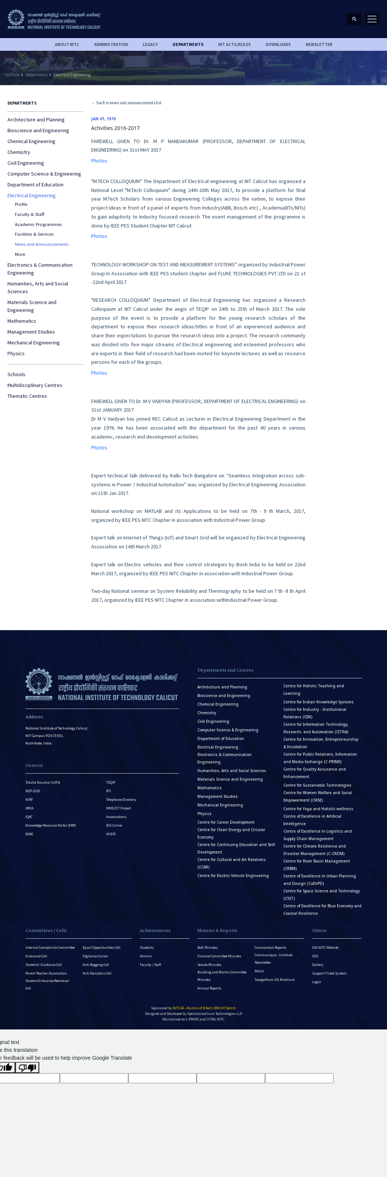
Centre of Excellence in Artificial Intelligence (312, 820)
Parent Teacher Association (46, 973)
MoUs (259, 971)
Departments (36, 74)
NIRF (29, 799)
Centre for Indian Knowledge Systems (318, 702)
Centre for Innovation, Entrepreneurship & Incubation (320, 743)
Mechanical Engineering (33, 342)
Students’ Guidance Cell (43, 964)
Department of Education (35, 184)
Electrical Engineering (71, 74)
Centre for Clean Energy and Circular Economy (231, 833)
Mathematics (21, 321)
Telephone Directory (121, 799)
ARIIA (29, 808)
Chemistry (18, 152)
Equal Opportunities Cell (101, 947)
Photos (99, 161)
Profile (21, 204)
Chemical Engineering (31, 141)
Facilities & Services (34, 234)
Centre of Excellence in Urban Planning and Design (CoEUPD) (319, 880)
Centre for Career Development (226, 822)
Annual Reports (209, 988)
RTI (108, 791)
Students (147, 947)
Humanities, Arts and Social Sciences (37, 287)
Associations (116, 816)
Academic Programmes (38, 224)
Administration (111, 44)
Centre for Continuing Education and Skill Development (236, 848)
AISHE (111, 833)
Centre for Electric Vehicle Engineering (233, 875)
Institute (12, 74)
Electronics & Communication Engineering (40, 268)
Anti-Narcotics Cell (97, 973)
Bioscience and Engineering (38, 130)
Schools (16, 374)
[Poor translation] (27, 1067)
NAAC (29, 833)
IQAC (29, 816)
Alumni (146, 956)
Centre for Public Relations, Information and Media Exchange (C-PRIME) (320, 758)
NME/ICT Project (118, 808)
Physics (16, 353)
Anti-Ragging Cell (96, 964)
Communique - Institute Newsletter (273, 959)
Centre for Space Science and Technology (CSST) (321, 895)
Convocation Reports (270, 947)
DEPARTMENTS (188, 44)
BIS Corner (114, 825)
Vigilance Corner (95, 956)
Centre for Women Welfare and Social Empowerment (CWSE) (317, 796)
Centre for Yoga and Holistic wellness (318, 808)
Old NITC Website (325, 947)
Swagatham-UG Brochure (275, 979)
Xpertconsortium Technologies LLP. (214, 1013)
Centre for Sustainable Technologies (317, 785)
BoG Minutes (207, 947)
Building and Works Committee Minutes (221, 976)
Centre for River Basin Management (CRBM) (316, 865)
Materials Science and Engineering (31, 306)
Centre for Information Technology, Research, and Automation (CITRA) (315, 728)
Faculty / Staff (150, 964)
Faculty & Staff (29, 214)
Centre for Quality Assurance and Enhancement (314, 773)
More (20, 254)
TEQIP (110, 782)
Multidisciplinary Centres (34, 385)
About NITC (67, 44)
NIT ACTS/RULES (234, 44)
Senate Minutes (209, 964)
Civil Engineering (25, 162)
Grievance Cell (36, 956)
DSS (315, 956)
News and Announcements (41, 244)
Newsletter (319, 44)
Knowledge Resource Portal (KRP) (50, 825)
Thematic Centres (27, 396)
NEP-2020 (32, 791)
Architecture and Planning (36, 119)
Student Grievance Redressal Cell (47, 984)
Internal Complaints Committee (50, 947)
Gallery (317, 964)
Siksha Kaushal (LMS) (42, 782)
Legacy (150, 44)
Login (316, 981)
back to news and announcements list (126, 103)
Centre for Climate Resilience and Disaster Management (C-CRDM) (314, 850)
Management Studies (31, 331)
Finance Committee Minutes (219, 956)
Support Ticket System (329, 973)
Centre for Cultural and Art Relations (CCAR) (231, 863)
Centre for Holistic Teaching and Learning (313, 690)
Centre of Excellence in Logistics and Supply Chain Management (317, 835)
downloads (278, 44)
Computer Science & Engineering (44, 173)
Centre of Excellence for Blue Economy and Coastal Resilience (322, 910)
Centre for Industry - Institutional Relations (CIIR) (314, 713)
